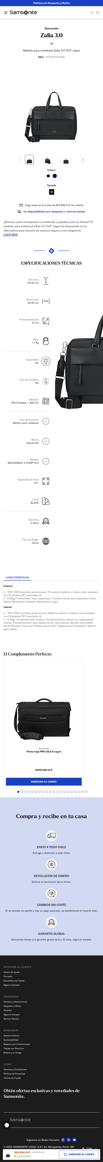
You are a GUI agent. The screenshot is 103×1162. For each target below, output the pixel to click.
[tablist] (51, 578)
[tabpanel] (51, 612)
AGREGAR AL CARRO (44, 781)
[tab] (17, 577)
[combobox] (88, 1148)
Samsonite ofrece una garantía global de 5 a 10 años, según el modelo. (51, 939)
